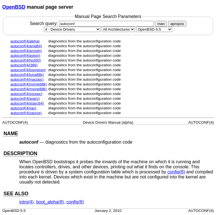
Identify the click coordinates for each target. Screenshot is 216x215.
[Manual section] (72, 29)
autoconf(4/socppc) (26, 94)
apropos (177, 24)
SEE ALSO (15, 193)
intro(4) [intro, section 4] (26, 202)
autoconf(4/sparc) (25, 98)
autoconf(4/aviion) (25, 55)
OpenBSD (13, 7)
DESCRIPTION (20, 153)
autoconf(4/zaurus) (26, 113)
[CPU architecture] (118, 29)
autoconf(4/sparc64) (27, 103)
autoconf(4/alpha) (25, 41)
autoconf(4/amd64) (26, 46)
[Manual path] (154, 29)
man (161, 24)
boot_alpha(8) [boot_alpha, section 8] (50, 202)
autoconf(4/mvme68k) (28, 84)
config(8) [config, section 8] (176, 171)
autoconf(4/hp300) (25, 60)
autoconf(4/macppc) (27, 79)
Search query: (92, 23)
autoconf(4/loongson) (28, 70)
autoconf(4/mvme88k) (28, 89)
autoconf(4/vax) (23, 108)
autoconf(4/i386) (23, 65)
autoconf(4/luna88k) (27, 75)
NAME (10, 133)
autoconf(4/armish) (26, 51)
